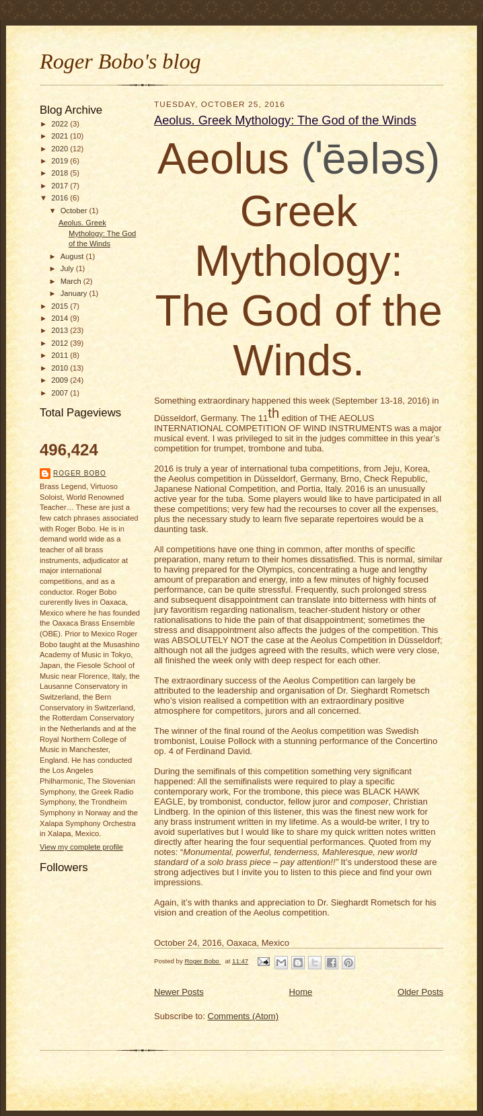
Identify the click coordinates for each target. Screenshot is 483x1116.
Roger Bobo (79, 473)
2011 (60, 355)
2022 (60, 124)
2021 (60, 136)
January (75, 293)
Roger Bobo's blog (120, 61)
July (68, 268)
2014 (60, 318)
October (75, 211)
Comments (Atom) (243, 1016)
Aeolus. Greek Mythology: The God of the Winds (97, 233)
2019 (60, 161)
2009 (60, 380)
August (73, 256)
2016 (60, 198)
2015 (60, 306)
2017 (60, 186)
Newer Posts (179, 992)
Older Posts (420, 992)
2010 (60, 368)
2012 (60, 343)
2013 (60, 330)
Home (301, 992)
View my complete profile (81, 847)
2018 (60, 173)
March (72, 281)
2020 (60, 149)
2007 (60, 393)
